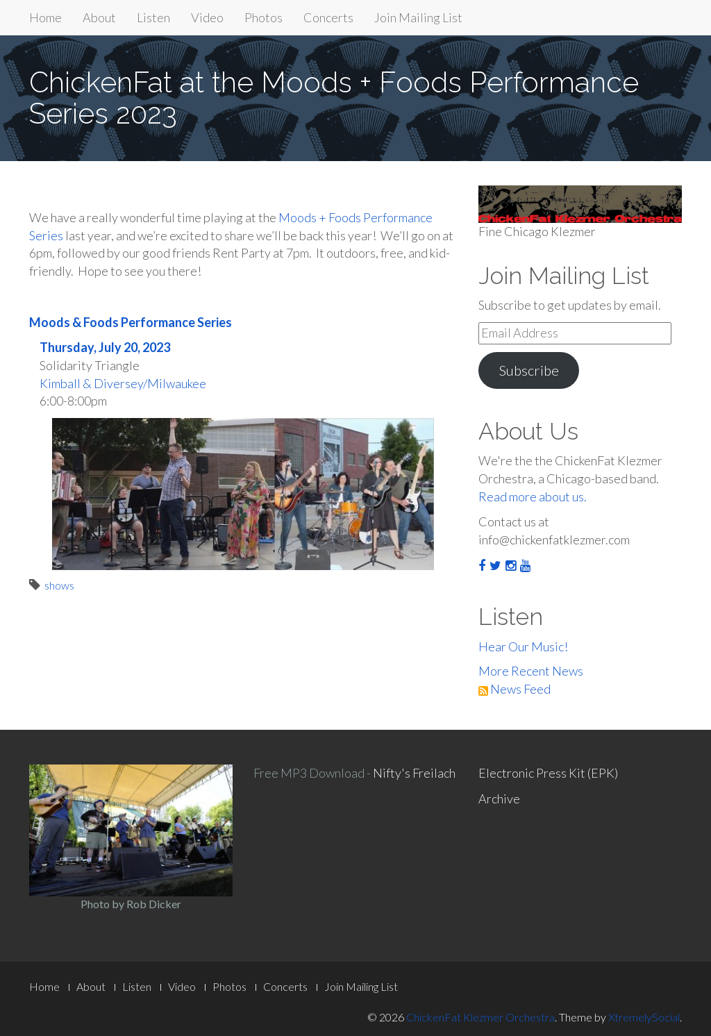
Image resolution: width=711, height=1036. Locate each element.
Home (45, 17)
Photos (263, 17)
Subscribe (529, 370)
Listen (153, 17)
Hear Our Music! (523, 646)
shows (59, 585)
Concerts (328, 17)
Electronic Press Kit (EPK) (548, 772)
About (99, 17)
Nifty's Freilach (414, 772)
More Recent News (530, 670)
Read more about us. (532, 496)
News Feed (514, 688)
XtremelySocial (644, 1017)
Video (207, 17)
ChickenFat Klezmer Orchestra (480, 1017)
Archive (499, 798)
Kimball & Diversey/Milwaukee (123, 383)
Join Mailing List (418, 17)
